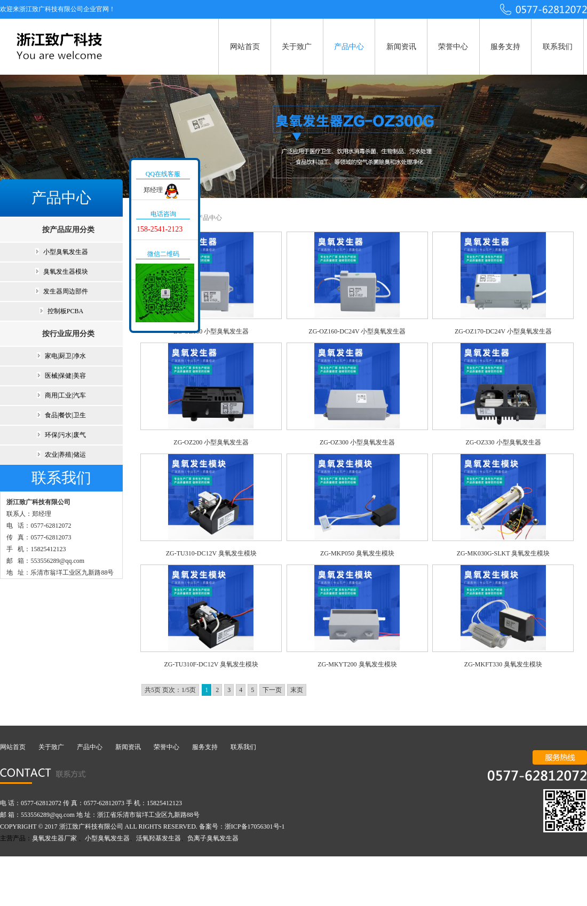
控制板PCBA (65, 311)
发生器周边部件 (65, 291)
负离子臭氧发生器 (213, 838)
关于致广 (297, 47)
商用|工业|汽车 (65, 395)
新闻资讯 (401, 47)
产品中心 (349, 47)
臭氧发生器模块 (65, 271)
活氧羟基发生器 (158, 838)
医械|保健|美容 (65, 375)
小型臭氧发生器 (65, 252)
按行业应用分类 (68, 334)
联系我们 (558, 47)
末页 (296, 690)
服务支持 (505, 47)
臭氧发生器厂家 (54, 838)
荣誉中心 (453, 47)
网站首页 (245, 47)
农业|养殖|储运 (65, 454)
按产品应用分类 (68, 230)
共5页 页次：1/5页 (170, 690)
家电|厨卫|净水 (65, 356)
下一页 (272, 690)
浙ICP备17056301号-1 (255, 826)
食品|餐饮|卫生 (65, 415)
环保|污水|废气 (65, 435)
